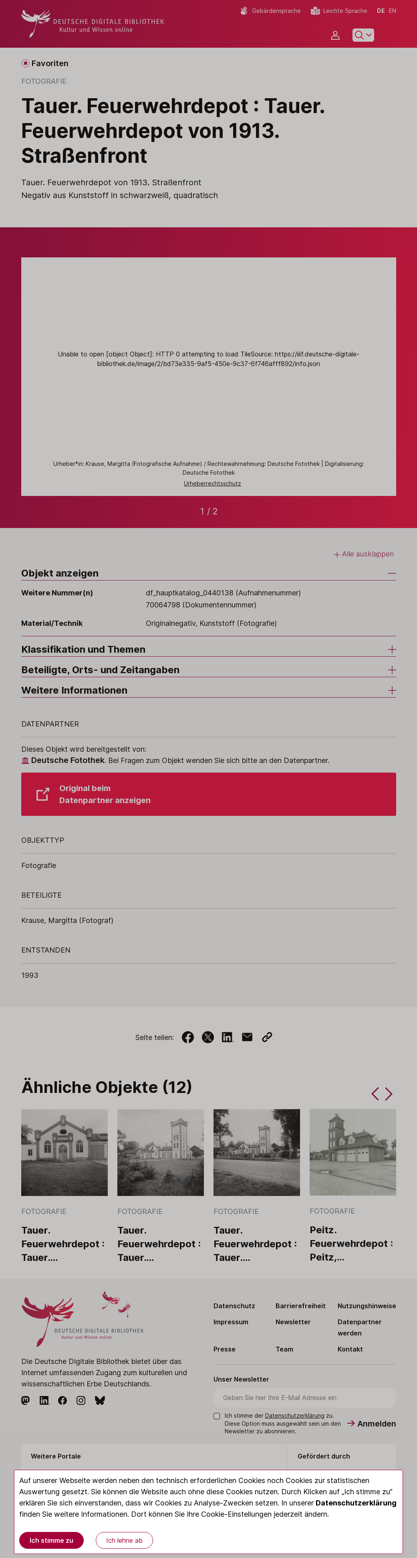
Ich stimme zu (51, 1540)
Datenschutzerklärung (356, 1503)
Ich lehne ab (124, 1540)
